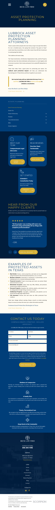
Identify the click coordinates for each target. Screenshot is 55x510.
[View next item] (16, 252)
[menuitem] (27, 107)
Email (30, 336)
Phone (10, 336)
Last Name (31, 332)
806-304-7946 (27, 448)
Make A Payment (27, 478)
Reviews (27, 476)
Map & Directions (27, 460)
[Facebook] (29, 491)
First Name (11, 332)
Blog (27, 481)
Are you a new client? (13, 341)
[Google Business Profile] (26, 491)
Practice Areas (27, 473)
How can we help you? (13, 345)
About (27, 470)
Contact (27, 484)
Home (27, 468)
